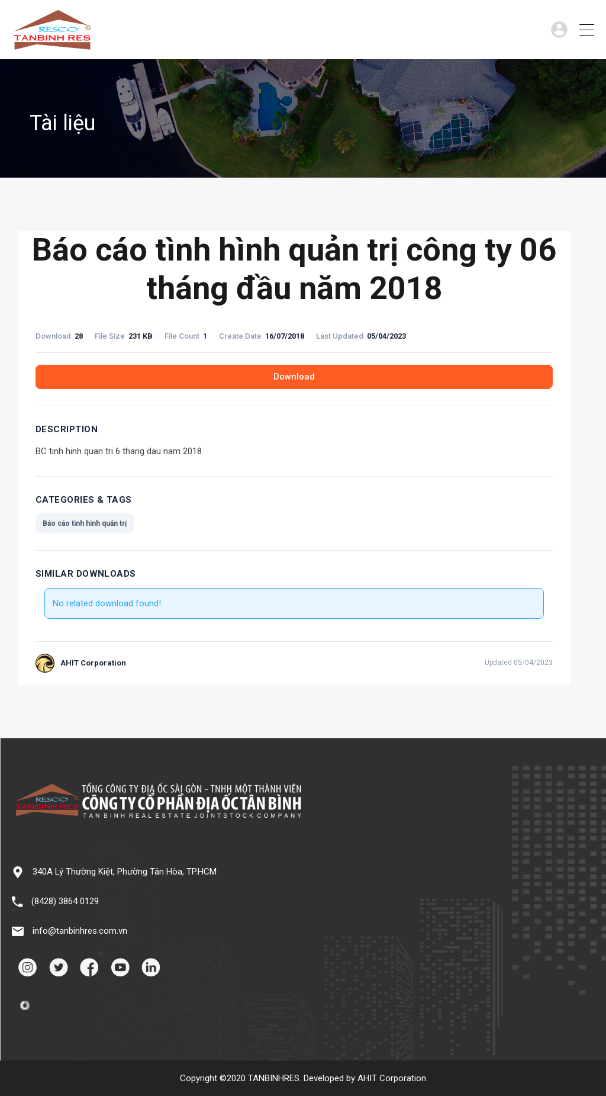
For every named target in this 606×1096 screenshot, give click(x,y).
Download (294, 376)
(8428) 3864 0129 (65, 901)
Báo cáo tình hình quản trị (85, 523)
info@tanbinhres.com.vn (80, 930)
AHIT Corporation (391, 1078)
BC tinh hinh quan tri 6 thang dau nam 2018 (119, 451)
